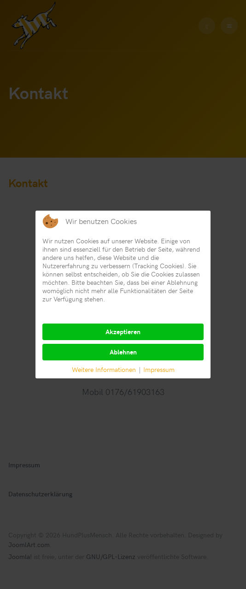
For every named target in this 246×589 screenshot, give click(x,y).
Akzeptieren (123, 331)
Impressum (159, 369)
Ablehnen (123, 352)
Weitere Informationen (104, 369)
